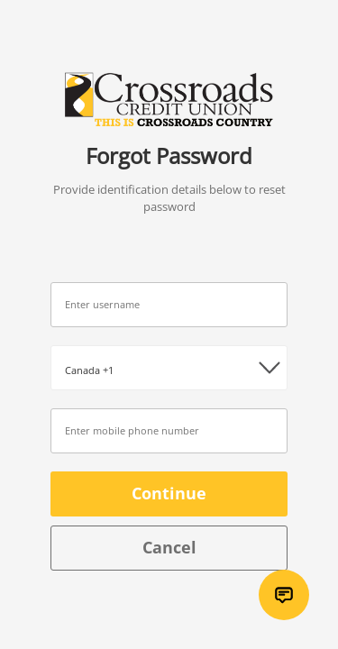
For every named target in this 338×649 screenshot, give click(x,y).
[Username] (169, 304)
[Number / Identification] (169, 430)
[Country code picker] (169, 367)
